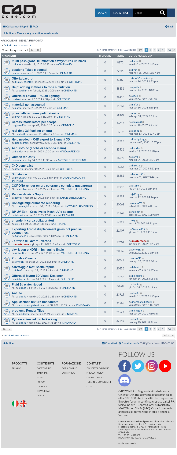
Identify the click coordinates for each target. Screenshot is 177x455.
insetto (19, 168)
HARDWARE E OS (70, 151)
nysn (17, 73)
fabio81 (19, 270)
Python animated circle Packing (34, 319)
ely (16, 223)
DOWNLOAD (43, 390)
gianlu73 (20, 125)
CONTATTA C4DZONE (98, 368)
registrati (121, 12)
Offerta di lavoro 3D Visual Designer (37, 275)
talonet (19, 215)
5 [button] (162, 50)
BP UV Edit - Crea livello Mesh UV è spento (42, 211)
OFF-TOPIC (75, 81)
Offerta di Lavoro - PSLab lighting (36, 96)
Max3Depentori (24, 81)
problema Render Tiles (28, 310)
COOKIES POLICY (96, 377)
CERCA (40, 395)
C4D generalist (22, 165)
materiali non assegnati (28, 104)
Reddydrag (21, 142)
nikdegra (20, 279)
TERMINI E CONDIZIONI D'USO (99, 384)
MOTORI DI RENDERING (72, 160)
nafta (18, 107)
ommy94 (24, 206)
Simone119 (21, 235)
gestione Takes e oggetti (29, 69)
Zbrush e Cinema (24, 258)
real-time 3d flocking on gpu (32, 130)
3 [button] (154, 50)
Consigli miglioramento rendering (36, 203)
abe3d (22, 134)
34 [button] (169, 50)
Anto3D (19, 252)
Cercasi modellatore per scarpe (34, 122)
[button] (140, 50)
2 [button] (150, 50)
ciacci (18, 99)
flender (19, 151)
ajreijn (22, 90)
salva (18, 160)
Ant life (17, 293)
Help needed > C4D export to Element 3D (41, 139)
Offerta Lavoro (22, 78)
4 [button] (158, 50)
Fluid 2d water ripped (27, 284)
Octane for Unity (23, 156)
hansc (18, 64)
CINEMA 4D (65, 64)
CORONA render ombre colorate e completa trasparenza (52, 185)
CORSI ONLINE (69, 368)
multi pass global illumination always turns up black (49, 61)
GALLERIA (42, 386)
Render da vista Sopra (27, 194)
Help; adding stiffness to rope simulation (41, 87)
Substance (19, 174)
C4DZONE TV (44, 368)
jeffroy (18, 197)
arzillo (22, 188)
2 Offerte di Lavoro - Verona (31, 241)
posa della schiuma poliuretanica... (36, 113)
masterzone (22, 244)
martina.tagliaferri (29, 305)
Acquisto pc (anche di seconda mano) (39, 148)
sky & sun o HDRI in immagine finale (38, 249)
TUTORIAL (42, 372)
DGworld (131, 443)
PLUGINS (16, 368)
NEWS (40, 377)
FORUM (41, 381)
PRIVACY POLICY (95, 372)
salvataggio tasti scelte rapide (33, 267)
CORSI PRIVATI (69, 372)
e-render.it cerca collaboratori (33, 220)
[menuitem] (33, 26)
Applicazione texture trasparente (35, 302)
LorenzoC (20, 177)
